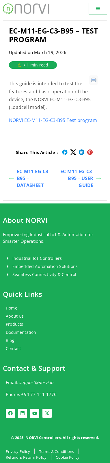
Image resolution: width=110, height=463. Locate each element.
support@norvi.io (36, 382)
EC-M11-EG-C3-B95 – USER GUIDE (80, 178)
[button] (98, 8)
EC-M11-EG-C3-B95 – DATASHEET (29, 178)
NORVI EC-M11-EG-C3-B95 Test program (53, 120)
